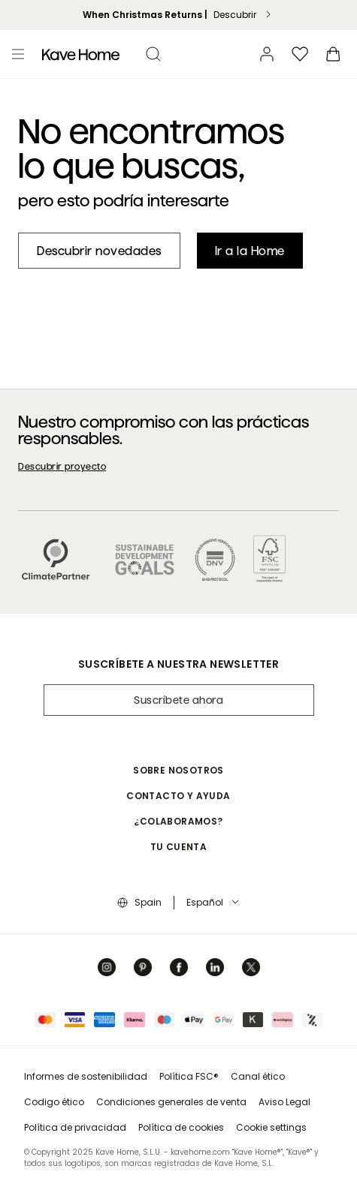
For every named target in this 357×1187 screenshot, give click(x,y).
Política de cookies (181, 1127)
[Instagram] (107, 967)
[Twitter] (251, 967)
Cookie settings (271, 1127)
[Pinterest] (143, 967)
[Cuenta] (267, 54)
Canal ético (258, 1076)
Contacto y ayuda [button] (178, 795)
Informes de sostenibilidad (85, 1076)
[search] (153, 54)
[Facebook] (179, 967)
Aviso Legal (284, 1101)
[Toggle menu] (18, 54)
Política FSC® (189, 1076)
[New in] (99, 251)
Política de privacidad (75, 1127)
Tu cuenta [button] (178, 846)
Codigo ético (54, 1101)
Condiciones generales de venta (171, 1101)
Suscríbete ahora (178, 700)
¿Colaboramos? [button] (178, 821)
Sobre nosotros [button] (178, 770)
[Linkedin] (215, 967)
